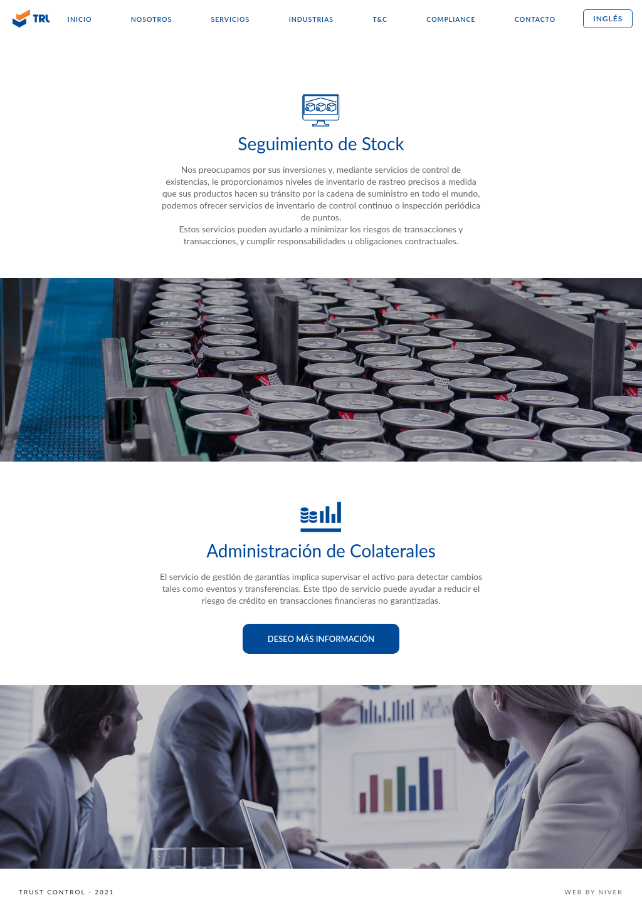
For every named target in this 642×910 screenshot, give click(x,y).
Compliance (450, 19)
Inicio (80, 19)
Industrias (311, 19)
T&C (379, 19)
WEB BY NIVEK (594, 892)
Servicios (230, 19)
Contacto (535, 19)
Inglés (608, 18)
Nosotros (151, 19)
